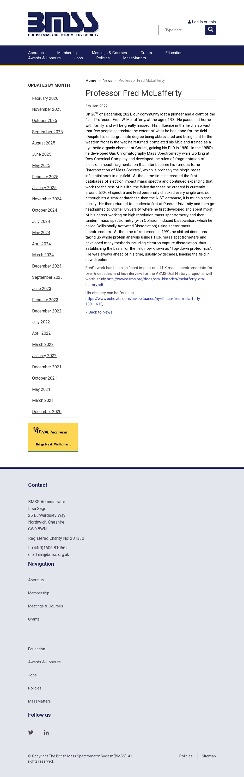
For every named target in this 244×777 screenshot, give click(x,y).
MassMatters (134, 58)
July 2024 (41, 221)
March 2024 (43, 254)
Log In (197, 22)
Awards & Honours (44, 58)
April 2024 (41, 243)
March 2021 (43, 400)
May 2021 (41, 389)
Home (91, 80)
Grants (146, 52)
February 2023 (45, 299)
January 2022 (44, 355)
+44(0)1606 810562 (49, 547)
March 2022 (43, 344)
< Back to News (99, 312)
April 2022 (41, 333)
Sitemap (209, 756)
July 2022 (41, 322)
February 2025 (45, 176)
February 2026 (45, 98)
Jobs (78, 58)
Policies (103, 58)
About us (36, 52)
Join (212, 22)
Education (174, 52)
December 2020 (47, 411)
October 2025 (44, 120)
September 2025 (47, 131)
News (107, 80)
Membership (67, 52)
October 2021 (44, 378)
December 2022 (47, 311)
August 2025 (43, 143)
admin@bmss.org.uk (50, 554)
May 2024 (41, 232)
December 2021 (47, 366)
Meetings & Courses (109, 52)
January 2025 (44, 187)
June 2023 (41, 288)
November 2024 (47, 198)
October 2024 (44, 210)
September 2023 (47, 277)
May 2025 (41, 165)
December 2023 (47, 266)
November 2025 (47, 109)
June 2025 (41, 154)
